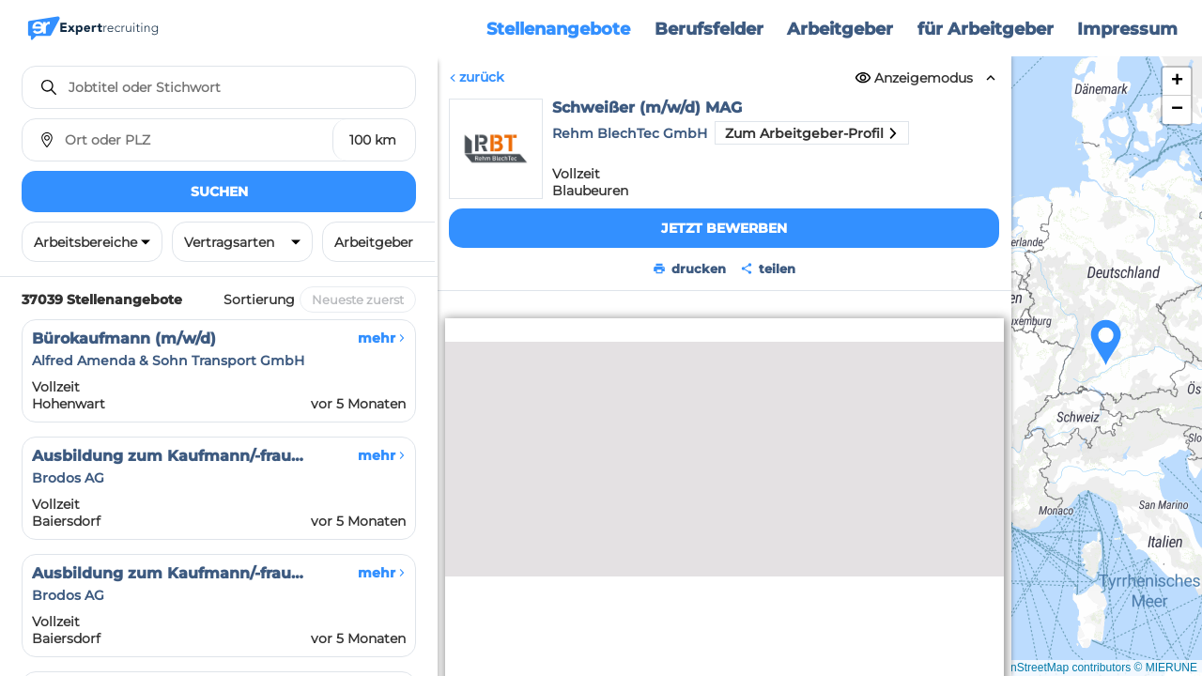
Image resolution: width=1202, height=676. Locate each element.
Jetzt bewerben (724, 228)
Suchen (219, 191)
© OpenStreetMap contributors (1054, 667)
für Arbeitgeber (985, 29)
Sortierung (259, 299)
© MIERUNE (1165, 667)
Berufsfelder (709, 29)
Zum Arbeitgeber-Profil (812, 133)
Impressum (1127, 29)
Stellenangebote (558, 29)
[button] (1106, 342)
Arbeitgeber (840, 29)
